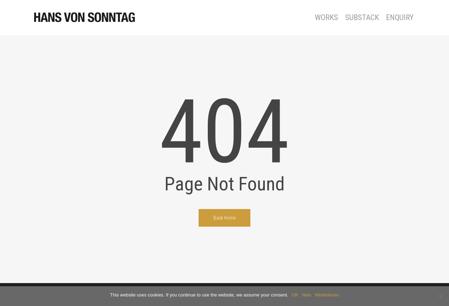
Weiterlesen (327, 295)
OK (295, 295)
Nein (306, 295)
